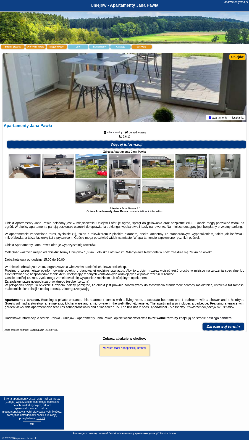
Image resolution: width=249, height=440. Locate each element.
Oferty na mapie (35, 46)
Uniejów (237, 57)
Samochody (99, 46)
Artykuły (141, 46)
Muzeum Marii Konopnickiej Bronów (124, 348)
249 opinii (146, 211)
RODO (41, 418)
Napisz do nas (168, 433)
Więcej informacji (127, 144)
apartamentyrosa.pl (236, 2)
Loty (78, 46)
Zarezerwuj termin (223, 326)
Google (9, 401)
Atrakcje (120, 46)
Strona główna (13, 46)
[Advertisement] (124, 398)
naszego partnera (219, 318)
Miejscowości (57, 46)
